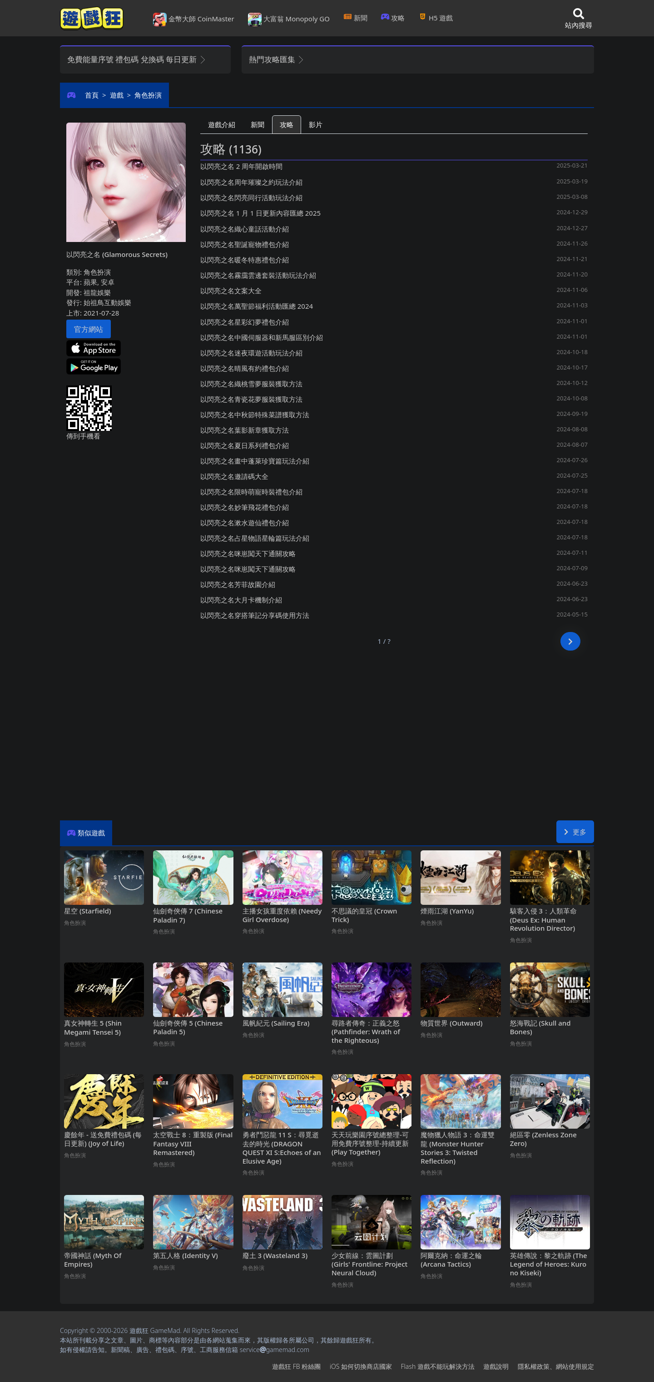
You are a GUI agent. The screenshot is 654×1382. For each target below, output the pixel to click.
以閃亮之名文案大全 (231, 290)
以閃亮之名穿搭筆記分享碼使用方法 (254, 615)
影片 (315, 124)
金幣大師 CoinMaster (193, 19)
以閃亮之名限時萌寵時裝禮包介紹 (251, 491)
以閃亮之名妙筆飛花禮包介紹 (244, 507)
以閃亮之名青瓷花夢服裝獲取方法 (251, 399)
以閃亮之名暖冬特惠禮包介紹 (244, 259)
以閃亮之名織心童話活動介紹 (244, 228)
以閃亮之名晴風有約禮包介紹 (244, 368)
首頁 (92, 94)
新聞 (355, 17)
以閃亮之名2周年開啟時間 (241, 166)
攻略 (393, 17)
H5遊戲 (435, 17)
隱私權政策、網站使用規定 (556, 1366)
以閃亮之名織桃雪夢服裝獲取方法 (251, 383)
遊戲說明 (496, 1366)
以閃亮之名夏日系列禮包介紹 (244, 445)
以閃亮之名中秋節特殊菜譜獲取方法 (254, 414)
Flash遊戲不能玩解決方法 (438, 1366)
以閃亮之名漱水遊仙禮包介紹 (244, 522)
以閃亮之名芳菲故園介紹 (237, 584)
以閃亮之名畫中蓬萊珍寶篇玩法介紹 (254, 460)
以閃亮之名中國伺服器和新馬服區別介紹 (261, 337)
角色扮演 (148, 94)
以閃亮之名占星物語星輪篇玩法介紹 (254, 538)
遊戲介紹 (221, 124)
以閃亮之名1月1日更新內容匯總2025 (260, 212)
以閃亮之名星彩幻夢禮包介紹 (244, 321)
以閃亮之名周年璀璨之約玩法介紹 (251, 182)
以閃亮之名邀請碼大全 (234, 476)
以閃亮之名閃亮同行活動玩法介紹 (251, 197)
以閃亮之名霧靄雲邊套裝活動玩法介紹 (258, 275)
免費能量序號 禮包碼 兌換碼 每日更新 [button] (137, 59)
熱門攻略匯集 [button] (277, 59)
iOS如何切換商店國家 (361, 1366)
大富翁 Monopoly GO (289, 19)
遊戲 (117, 94)
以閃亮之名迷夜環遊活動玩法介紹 (251, 352)
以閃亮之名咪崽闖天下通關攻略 (248, 553)
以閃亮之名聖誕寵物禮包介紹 (244, 244)
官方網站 (88, 329)
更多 (575, 831)
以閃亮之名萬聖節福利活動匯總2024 (256, 306)
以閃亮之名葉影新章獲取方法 (244, 429)
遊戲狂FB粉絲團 (296, 1366)
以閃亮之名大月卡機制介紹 (241, 599)
